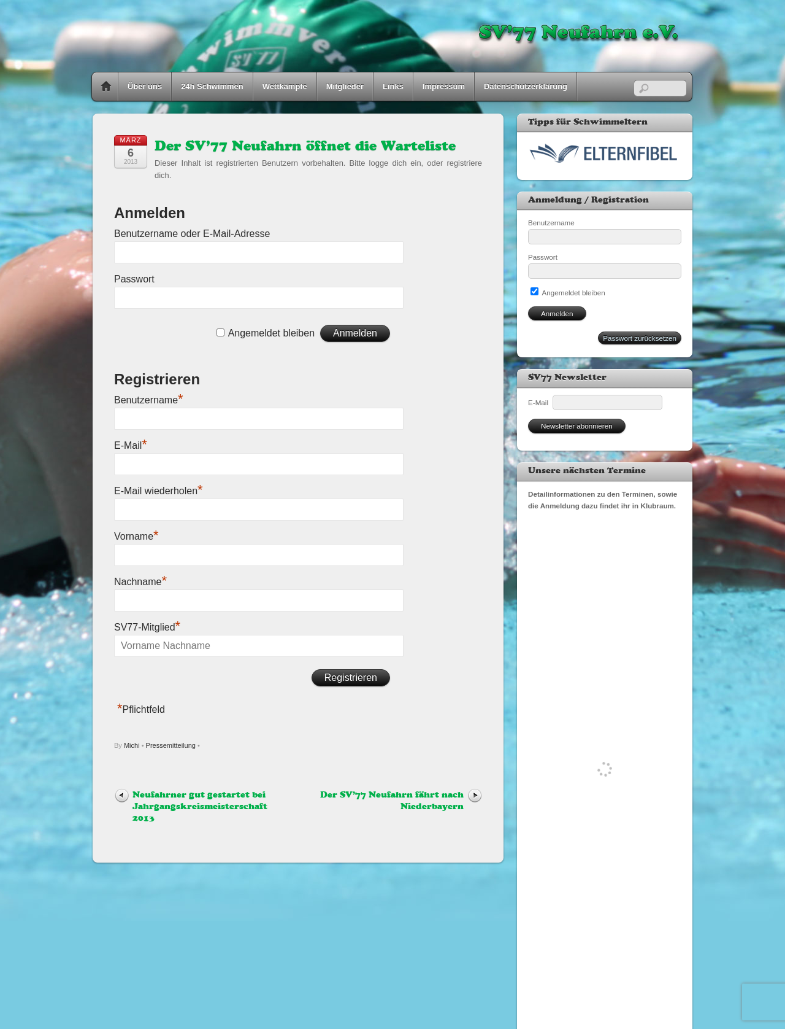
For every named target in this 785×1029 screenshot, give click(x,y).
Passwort (134, 279)
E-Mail (130, 445)
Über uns (145, 86)
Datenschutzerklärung (525, 86)
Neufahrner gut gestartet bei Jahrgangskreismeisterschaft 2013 (199, 807)
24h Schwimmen (212, 86)
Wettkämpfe (284, 86)
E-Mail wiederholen (158, 491)
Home (106, 86)
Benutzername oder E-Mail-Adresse (192, 233)
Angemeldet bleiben (271, 333)
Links (393, 86)
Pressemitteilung (171, 745)
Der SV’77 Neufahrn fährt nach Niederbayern (392, 801)
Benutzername (148, 400)
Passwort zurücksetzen (639, 338)
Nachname (140, 582)
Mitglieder (345, 86)
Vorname (136, 536)
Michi (132, 745)
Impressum (444, 86)
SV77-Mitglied (147, 627)
